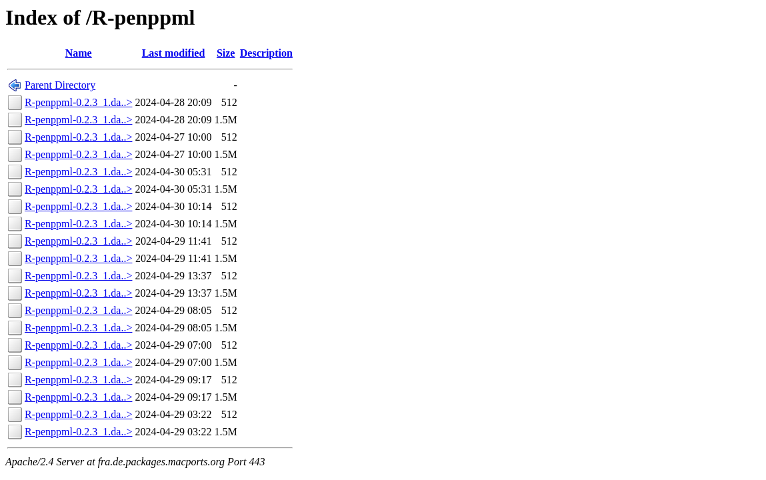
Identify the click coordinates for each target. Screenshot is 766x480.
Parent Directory (60, 85)
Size (226, 53)
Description (266, 53)
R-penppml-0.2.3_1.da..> (78, 102)
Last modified (173, 53)
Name (78, 53)
